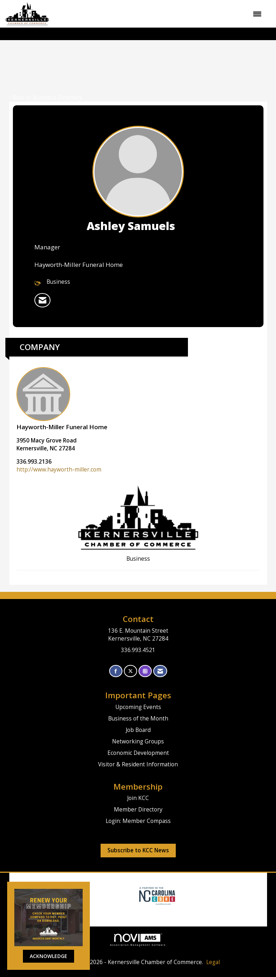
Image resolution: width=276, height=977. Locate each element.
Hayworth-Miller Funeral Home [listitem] (61, 399)
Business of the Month (138, 718)
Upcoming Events (138, 707)
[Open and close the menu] (159, 14)
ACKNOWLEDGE (48, 956)
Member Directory (138, 809)
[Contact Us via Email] (160, 671)
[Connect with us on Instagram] (145, 671)
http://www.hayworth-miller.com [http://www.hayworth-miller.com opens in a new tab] (58, 469)
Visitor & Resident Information (138, 764)
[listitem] (42, 300)
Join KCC (138, 798)
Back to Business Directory (45, 97)
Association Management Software (138, 940)
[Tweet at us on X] (130, 671)
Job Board (138, 730)
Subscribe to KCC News (138, 850)
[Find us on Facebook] (115, 671)
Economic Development (138, 753)
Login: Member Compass (138, 821)
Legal (213, 962)
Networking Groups (138, 741)
